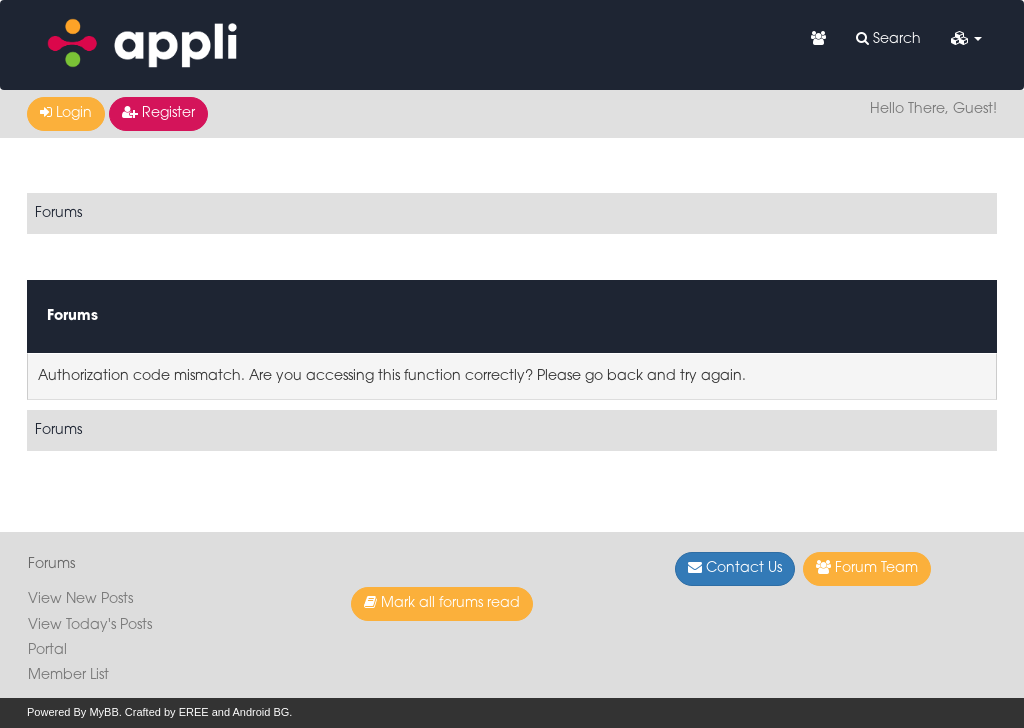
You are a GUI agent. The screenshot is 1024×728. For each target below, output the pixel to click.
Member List (68, 675)
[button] (966, 40)
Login (66, 113)
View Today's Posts (90, 625)
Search (888, 39)
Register (158, 113)
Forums (58, 213)
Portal (47, 650)
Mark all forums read (442, 603)
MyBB (103, 712)
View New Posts (80, 599)
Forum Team (867, 568)
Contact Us (735, 568)
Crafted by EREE (167, 712)
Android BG (260, 712)
